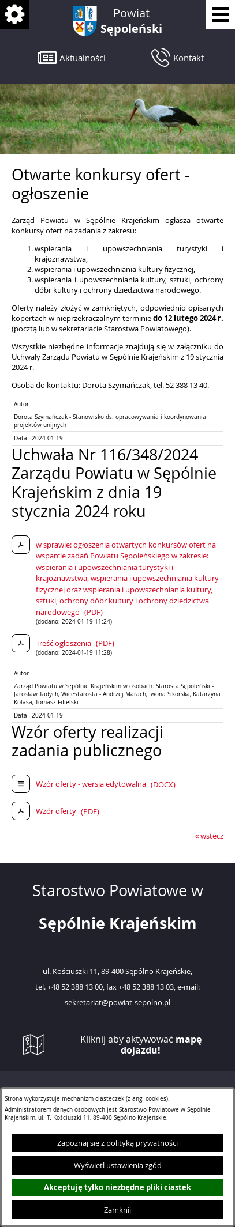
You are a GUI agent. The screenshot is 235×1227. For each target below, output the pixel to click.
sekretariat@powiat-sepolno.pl (117, 1002)
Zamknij (117, 1210)
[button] (72, 57)
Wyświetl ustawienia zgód (118, 1165)
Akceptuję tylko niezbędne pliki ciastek (117, 1187)
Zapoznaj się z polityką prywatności (117, 1143)
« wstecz (209, 835)
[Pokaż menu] (220, 14)
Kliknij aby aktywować (141, 1045)
